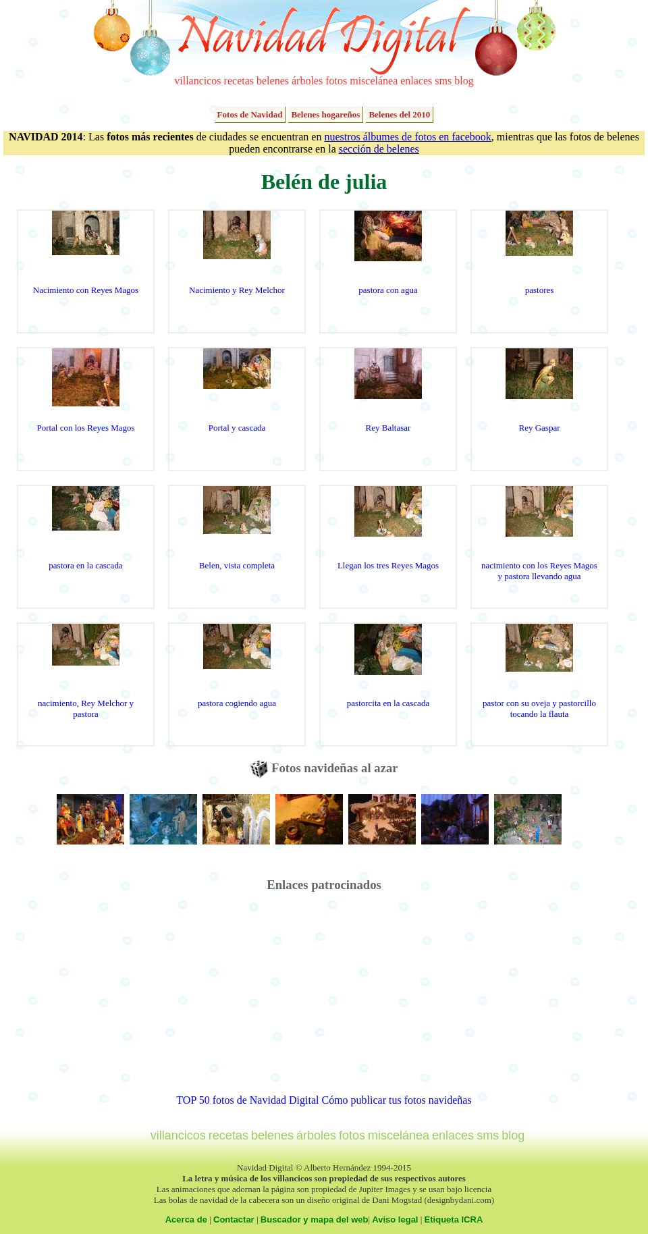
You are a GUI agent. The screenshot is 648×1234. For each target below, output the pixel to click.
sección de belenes (379, 149)
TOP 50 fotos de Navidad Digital (247, 1100)
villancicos (197, 80)
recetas (239, 80)
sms (443, 80)
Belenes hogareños (325, 114)
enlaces (416, 80)
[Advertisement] (324, 999)
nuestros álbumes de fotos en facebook (407, 136)
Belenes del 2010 (399, 114)
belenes (272, 80)
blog (463, 80)
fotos (336, 80)
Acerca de (186, 1219)
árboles (307, 80)
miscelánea (374, 80)
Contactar (233, 1219)
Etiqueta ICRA (454, 1219)
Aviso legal (395, 1219)
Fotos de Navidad (250, 114)
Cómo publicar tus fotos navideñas (396, 1100)
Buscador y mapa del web (315, 1219)
